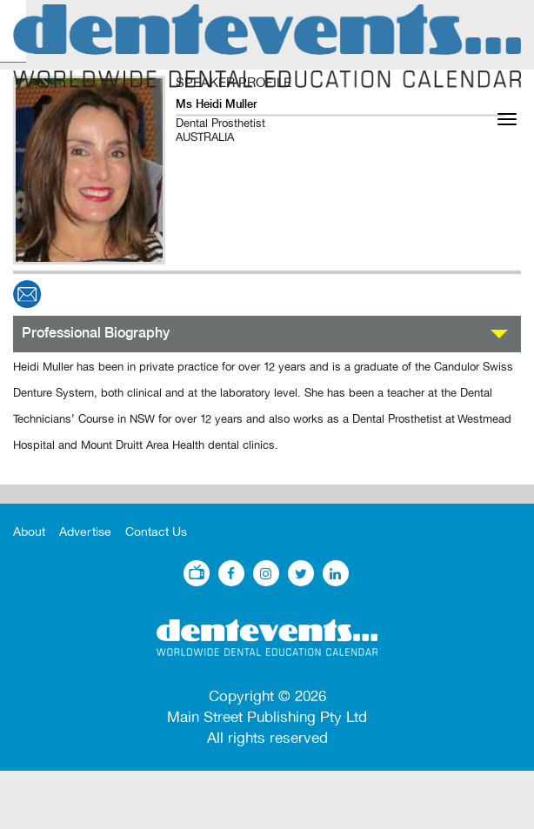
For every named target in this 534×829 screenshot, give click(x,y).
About (29, 532)
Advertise (85, 532)
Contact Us (156, 532)
